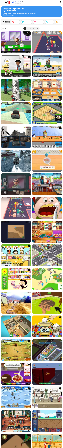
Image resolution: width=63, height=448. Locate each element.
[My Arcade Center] (16, 208)
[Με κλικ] (49, 22)
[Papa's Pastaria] (16, 374)
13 (38, 28)
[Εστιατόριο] (26, 22)
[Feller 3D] (16, 90)
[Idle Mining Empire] (47, 421)
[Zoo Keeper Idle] (47, 279)
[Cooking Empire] (47, 232)
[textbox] (4, 28)
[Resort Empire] (47, 113)
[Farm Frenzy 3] (16, 350)
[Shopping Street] (47, 137)
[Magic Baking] (47, 326)
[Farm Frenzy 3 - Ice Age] (16, 397)
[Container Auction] (47, 374)
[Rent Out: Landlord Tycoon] (47, 350)
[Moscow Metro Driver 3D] (16, 137)
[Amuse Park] (47, 66)
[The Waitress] (47, 397)
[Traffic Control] (47, 255)
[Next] (59, 21)
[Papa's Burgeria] (16, 66)
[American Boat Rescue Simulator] (16, 161)
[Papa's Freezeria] (16, 42)
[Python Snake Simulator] (16, 303)
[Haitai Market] (16, 279)
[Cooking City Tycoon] (47, 184)
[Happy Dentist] (47, 208)
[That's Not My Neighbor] (16, 184)
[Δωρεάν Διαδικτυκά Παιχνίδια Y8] (8, 2)
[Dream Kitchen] (47, 90)
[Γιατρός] (15, 22)
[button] (8, 15)
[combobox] (4, 28)
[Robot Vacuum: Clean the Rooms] (16, 232)
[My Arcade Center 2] (47, 42)
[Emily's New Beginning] (16, 421)
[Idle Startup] (16, 326)
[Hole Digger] (47, 303)
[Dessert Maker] (47, 161)
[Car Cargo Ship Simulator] (16, 113)
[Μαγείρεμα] (38, 22)
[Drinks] (16, 255)
